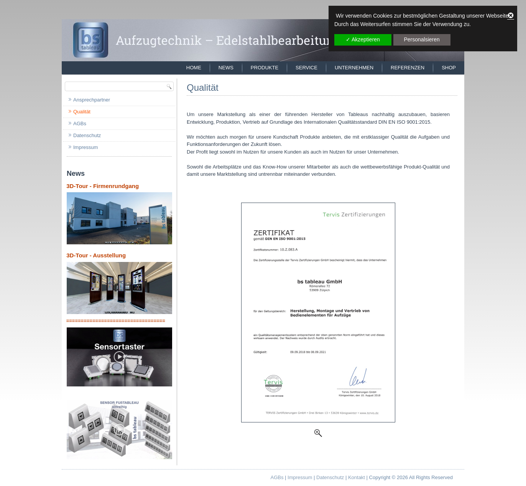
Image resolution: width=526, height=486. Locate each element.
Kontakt (356, 477)
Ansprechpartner (91, 100)
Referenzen (407, 67)
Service (306, 67)
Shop (449, 67)
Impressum (85, 147)
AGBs (79, 123)
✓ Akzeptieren (363, 39)
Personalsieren (421, 39)
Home (193, 67)
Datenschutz (87, 135)
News (226, 67)
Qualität (81, 112)
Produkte (264, 67)
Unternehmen (354, 67)
